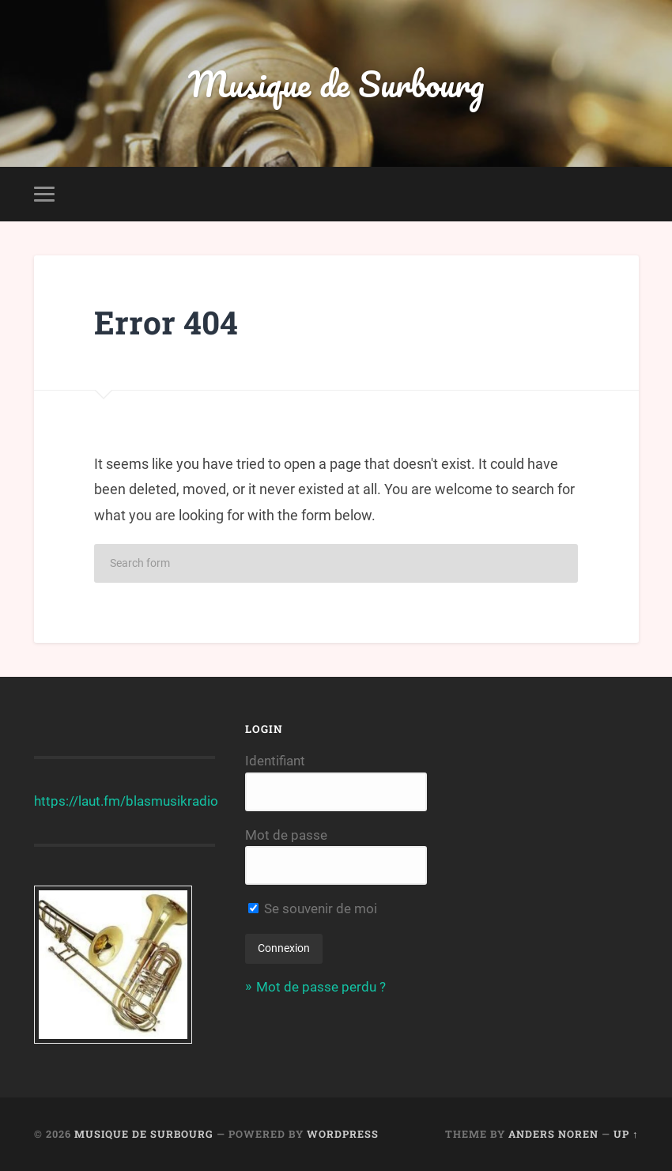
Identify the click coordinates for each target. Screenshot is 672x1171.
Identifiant (275, 761)
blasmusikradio (172, 801)
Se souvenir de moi (312, 908)
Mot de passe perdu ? (321, 987)
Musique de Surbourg (336, 83)
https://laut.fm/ (80, 801)
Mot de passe (286, 835)
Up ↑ (625, 1134)
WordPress (343, 1134)
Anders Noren (553, 1134)
